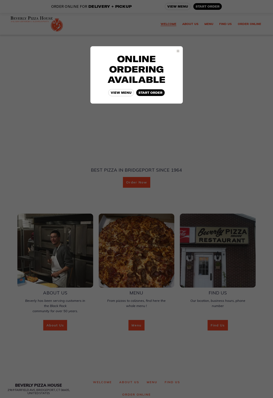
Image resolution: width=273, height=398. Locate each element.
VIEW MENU (121, 93)
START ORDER (150, 93)
